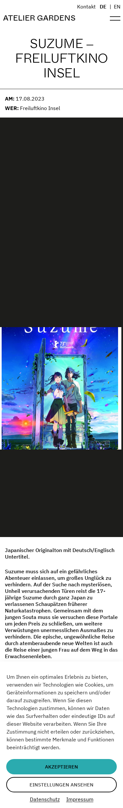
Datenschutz (45, 799)
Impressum (79, 799)
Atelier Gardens (39, 18)
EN (117, 6)
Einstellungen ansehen (61, 785)
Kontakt (86, 6)
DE (103, 6)
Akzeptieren (61, 767)
